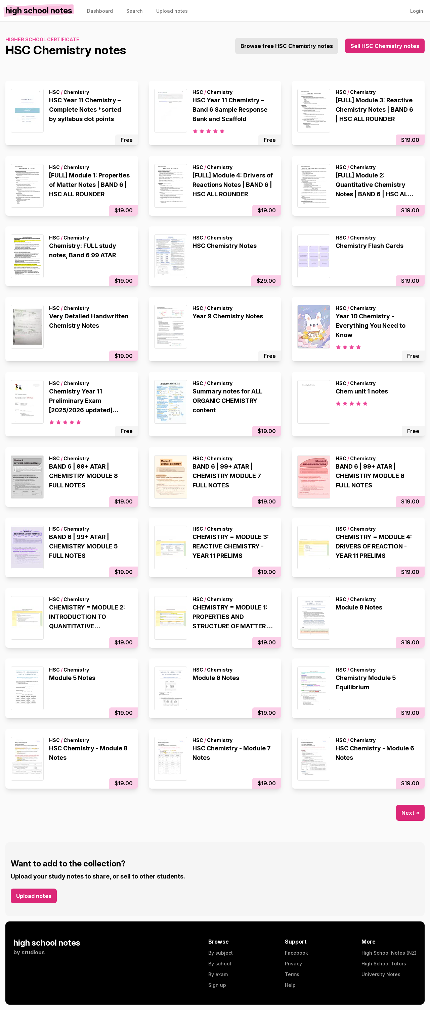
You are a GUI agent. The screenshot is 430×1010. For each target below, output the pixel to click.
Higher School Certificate (42, 39)
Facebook (296, 953)
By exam (218, 974)
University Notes (380, 974)
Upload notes (33, 896)
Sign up (217, 985)
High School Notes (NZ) (389, 953)
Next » (410, 812)
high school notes (46, 943)
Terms (292, 974)
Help (290, 985)
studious (33, 952)
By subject (220, 953)
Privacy (293, 963)
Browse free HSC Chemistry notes (287, 46)
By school (219, 963)
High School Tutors (383, 963)
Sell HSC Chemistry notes (384, 46)
